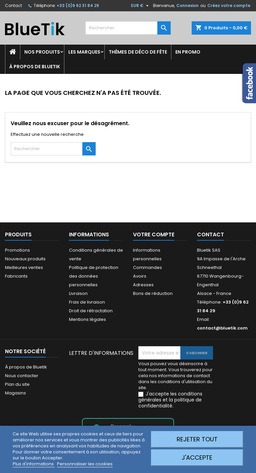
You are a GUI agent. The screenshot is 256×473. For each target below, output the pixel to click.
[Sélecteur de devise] (140, 5)
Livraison (78, 293)
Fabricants (16, 276)
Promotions (17, 250)
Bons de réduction (153, 293)
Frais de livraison (87, 302)
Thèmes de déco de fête (138, 52)
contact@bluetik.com (222, 328)
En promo (187, 52)
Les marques (84, 52)
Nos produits (42, 52)
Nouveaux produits (25, 259)
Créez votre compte (228, 5)
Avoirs (139, 276)
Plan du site (17, 384)
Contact (13, 5)
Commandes (147, 267)
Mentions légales (87, 319)
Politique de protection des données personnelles (93, 276)
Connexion (187, 5)
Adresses (143, 285)
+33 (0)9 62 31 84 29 (78, 5)
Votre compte (153, 234)
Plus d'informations (34, 464)
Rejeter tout (197, 439)
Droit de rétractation (91, 311)
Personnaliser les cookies (85, 464)
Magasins (15, 393)
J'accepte (197, 457)
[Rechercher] (128, 28)
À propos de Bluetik (34, 66)
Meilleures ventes (24, 267)
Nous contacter (21, 375)
